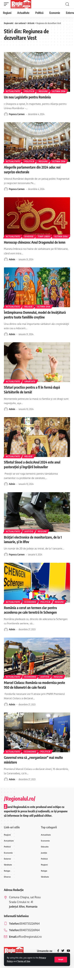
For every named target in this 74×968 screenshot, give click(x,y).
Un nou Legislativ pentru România (27, 97)
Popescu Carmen (16, 114)
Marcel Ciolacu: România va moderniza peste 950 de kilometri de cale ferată (34, 685)
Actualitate (13, 91)
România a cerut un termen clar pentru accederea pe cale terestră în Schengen (30, 610)
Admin (12, 259)
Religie (28, 306)
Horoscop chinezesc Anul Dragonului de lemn (34, 242)
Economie (30, 602)
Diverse (29, 236)
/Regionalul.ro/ (19, 798)
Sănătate (29, 381)
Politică (29, 91)
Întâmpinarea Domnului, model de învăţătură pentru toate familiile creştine (35, 314)
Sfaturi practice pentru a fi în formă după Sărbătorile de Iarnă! (32, 389)
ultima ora (58, 91)
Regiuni (43, 91)
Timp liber (44, 236)
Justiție (28, 531)
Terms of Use (23, 961)
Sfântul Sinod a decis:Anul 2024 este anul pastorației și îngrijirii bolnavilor (32, 464)
